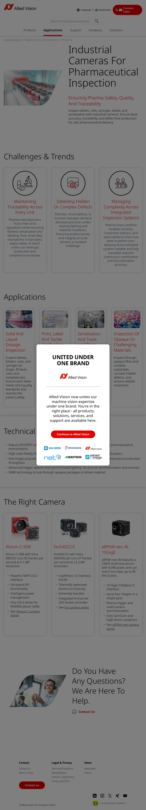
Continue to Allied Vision (73, 434)
